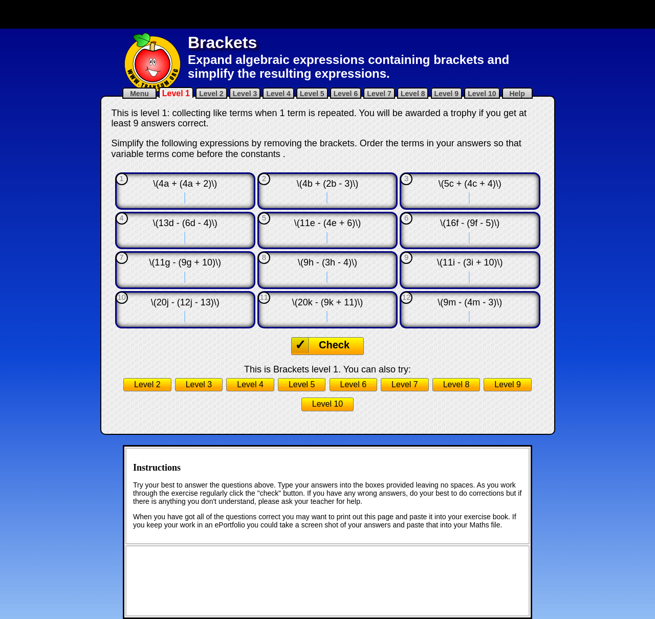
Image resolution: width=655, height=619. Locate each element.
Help (517, 94)
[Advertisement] (327, 14)
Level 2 (211, 94)
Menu (139, 94)
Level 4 (278, 94)
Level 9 (446, 94)
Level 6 (346, 94)
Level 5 (312, 94)
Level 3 (245, 94)
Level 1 (176, 93)
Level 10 (482, 94)
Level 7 (379, 94)
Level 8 (413, 94)
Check (334, 344)
